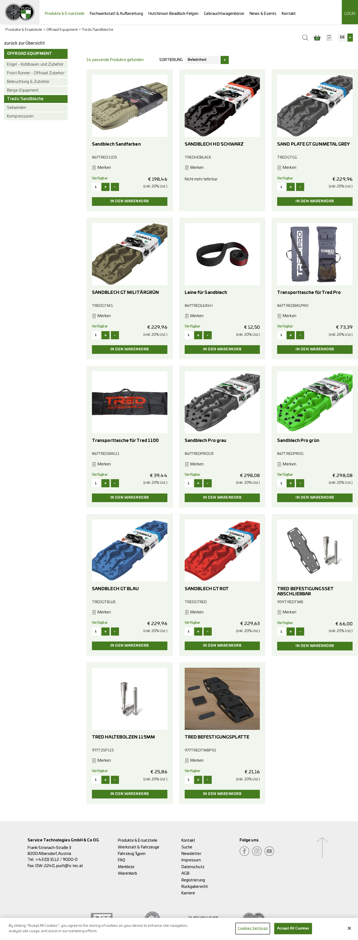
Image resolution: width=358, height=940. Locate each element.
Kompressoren (20, 116)
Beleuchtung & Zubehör (28, 82)
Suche (186, 847)
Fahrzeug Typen (131, 854)
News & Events (263, 14)
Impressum (191, 860)
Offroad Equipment (62, 30)
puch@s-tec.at (69, 866)
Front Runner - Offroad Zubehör (35, 73)
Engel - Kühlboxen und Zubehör (35, 64)
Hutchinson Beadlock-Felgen (173, 14)
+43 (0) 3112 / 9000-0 (57, 860)
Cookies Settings (253, 931)
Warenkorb (127, 873)
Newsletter (191, 854)
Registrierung (193, 880)
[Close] (349, 931)
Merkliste (126, 867)
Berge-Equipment (22, 90)
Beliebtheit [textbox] (197, 60)
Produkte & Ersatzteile (65, 14)
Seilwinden (16, 108)
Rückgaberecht (194, 887)
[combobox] (345, 37)
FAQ (121, 860)
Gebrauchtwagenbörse (224, 14)
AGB (185, 873)
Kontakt (289, 14)
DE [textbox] (342, 37)
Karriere (188, 893)
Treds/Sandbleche (97, 30)
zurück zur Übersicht (24, 43)
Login (349, 14)
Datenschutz (192, 867)
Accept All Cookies (293, 931)
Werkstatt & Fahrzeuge (139, 847)
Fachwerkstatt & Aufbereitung (116, 14)
